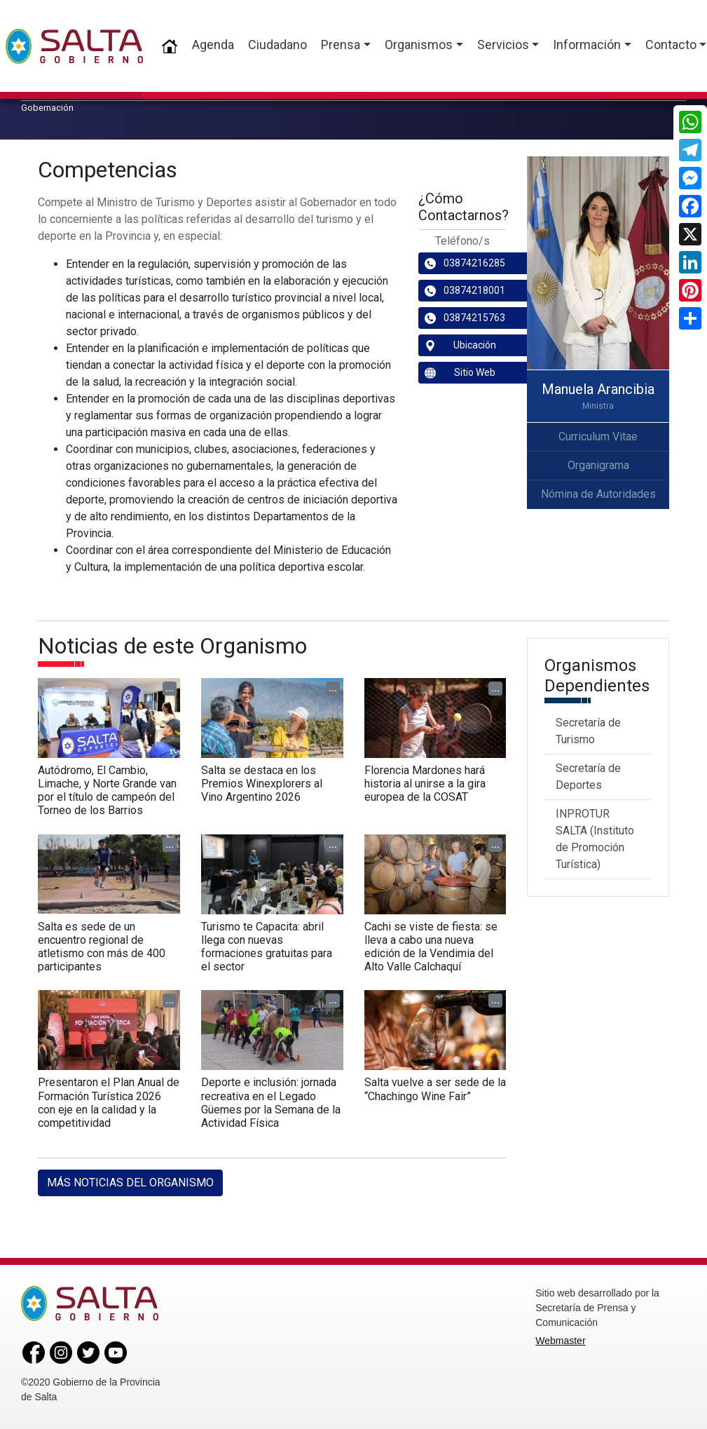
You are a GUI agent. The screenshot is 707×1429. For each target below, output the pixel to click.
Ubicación (460, 345)
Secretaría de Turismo (588, 731)
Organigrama (598, 465)
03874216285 (465, 263)
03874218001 (465, 291)
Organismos (419, 44)
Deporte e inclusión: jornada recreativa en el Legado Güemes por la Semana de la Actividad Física (271, 1103)
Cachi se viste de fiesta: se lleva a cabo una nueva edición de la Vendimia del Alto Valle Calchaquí (430, 947)
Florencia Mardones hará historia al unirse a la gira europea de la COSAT (425, 784)
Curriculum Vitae (598, 436)
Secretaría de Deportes (588, 776)
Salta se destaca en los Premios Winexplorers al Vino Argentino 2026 (261, 784)
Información (587, 44)
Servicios (503, 44)
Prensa (340, 44)
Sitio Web (460, 373)
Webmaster (560, 1340)
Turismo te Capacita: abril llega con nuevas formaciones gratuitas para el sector (266, 947)
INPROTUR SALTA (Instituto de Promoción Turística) (595, 839)
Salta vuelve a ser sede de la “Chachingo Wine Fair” (435, 1089)
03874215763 (465, 318)
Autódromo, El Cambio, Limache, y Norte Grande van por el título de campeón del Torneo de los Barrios (107, 791)
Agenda (213, 44)
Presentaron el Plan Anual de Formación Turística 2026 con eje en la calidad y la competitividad (108, 1103)
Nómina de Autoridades (598, 494)
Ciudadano (277, 44)
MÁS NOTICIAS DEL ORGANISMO (130, 1182)
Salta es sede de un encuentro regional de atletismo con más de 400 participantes (101, 947)
